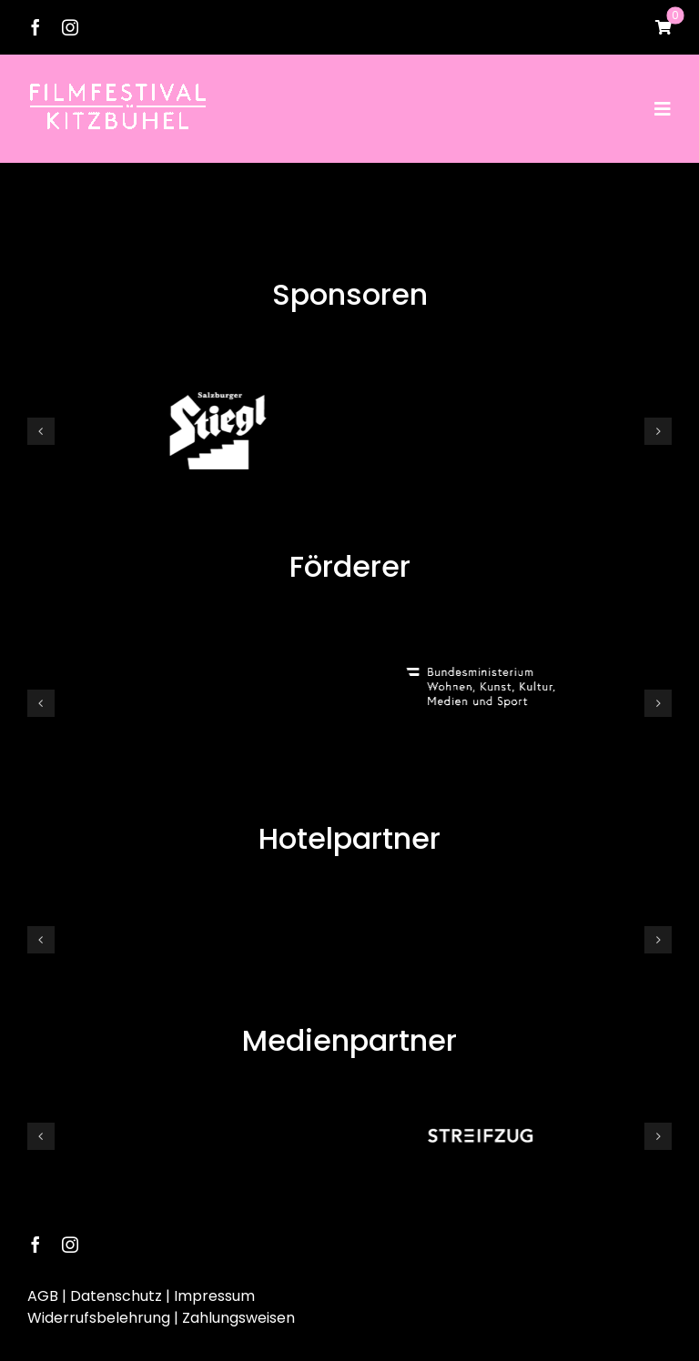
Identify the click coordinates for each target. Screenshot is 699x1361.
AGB (42, 1292)
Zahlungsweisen (238, 1314)
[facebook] (35, 27)
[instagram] (70, 27)
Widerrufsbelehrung (98, 1314)
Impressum (214, 1292)
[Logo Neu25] (118, 88)
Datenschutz (116, 1292)
